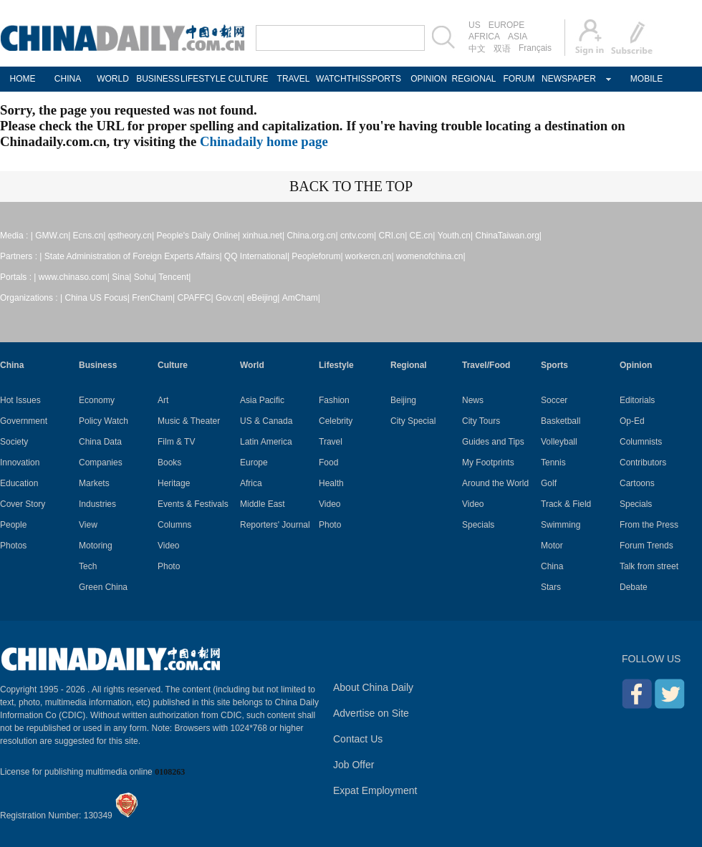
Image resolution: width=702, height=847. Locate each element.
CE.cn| (423, 236)
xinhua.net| (264, 236)
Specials (478, 525)
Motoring (95, 546)
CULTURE (249, 79)
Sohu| (145, 277)
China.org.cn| (312, 236)
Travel (330, 442)
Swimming (560, 525)
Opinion (636, 365)
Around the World (495, 483)
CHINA (67, 79)
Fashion (334, 400)
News (473, 400)
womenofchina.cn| (431, 256)
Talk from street (649, 566)
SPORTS (383, 79)
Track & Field (566, 504)
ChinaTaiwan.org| (508, 236)
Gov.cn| (230, 298)
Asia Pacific (262, 400)
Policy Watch (103, 421)
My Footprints (488, 463)
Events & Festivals (193, 504)
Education (19, 483)
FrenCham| (153, 298)
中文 (477, 49)
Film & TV (176, 442)
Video (168, 546)
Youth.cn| (455, 236)
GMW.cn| (52, 236)
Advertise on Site (371, 713)
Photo (169, 566)
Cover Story (22, 504)
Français (535, 48)
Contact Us (358, 739)
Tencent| (174, 277)
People (13, 525)
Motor (552, 546)
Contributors (643, 463)
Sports (554, 365)
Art (163, 400)
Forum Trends (646, 546)
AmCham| (301, 298)
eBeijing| (263, 298)
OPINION (428, 79)
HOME (23, 79)
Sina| (121, 277)
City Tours (481, 421)
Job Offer (353, 764)
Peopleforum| (317, 256)
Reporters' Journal (275, 525)
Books (169, 463)
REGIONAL (473, 79)
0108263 (170, 772)
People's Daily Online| (198, 236)
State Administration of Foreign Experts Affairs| (133, 256)
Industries (97, 504)
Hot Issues (20, 400)
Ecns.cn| (89, 236)
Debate (634, 587)
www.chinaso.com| (74, 277)
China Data (100, 442)
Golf (549, 483)
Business (98, 365)
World (252, 365)
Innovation (19, 463)
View (88, 525)
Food (328, 463)
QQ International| (256, 256)
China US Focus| (97, 298)
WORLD (113, 79)
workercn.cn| (369, 256)
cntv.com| (358, 236)
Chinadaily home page (264, 141)
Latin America (266, 442)
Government (23, 421)
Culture (173, 365)
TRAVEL (293, 79)
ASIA (517, 37)
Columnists (641, 442)
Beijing (403, 400)
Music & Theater (189, 421)
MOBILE (646, 79)
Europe (254, 463)
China (12, 365)
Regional (408, 365)
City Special (413, 421)
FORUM (519, 79)
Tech (88, 566)
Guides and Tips (493, 442)
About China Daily (373, 687)
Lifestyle (336, 365)
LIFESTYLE (203, 79)
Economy (97, 400)
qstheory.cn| (131, 236)
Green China (103, 587)
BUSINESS (158, 79)
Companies (100, 463)
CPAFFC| (195, 298)
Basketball (560, 421)
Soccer (554, 400)
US (474, 25)
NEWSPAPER (564, 79)
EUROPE (507, 25)
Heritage (174, 483)
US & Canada (266, 421)
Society (14, 442)
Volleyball (559, 442)
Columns (174, 525)
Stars (551, 587)
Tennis (553, 463)
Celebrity (335, 421)
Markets (94, 483)
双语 (502, 49)
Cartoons (637, 483)
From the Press (649, 525)
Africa (251, 483)
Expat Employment (375, 790)
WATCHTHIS (338, 79)
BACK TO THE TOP (351, 186)
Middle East (262, 504)
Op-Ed (632, 421)
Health (331, 483)
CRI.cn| (392, 236)
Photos (13, 546)
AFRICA (484, 37)
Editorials (637, 400)
